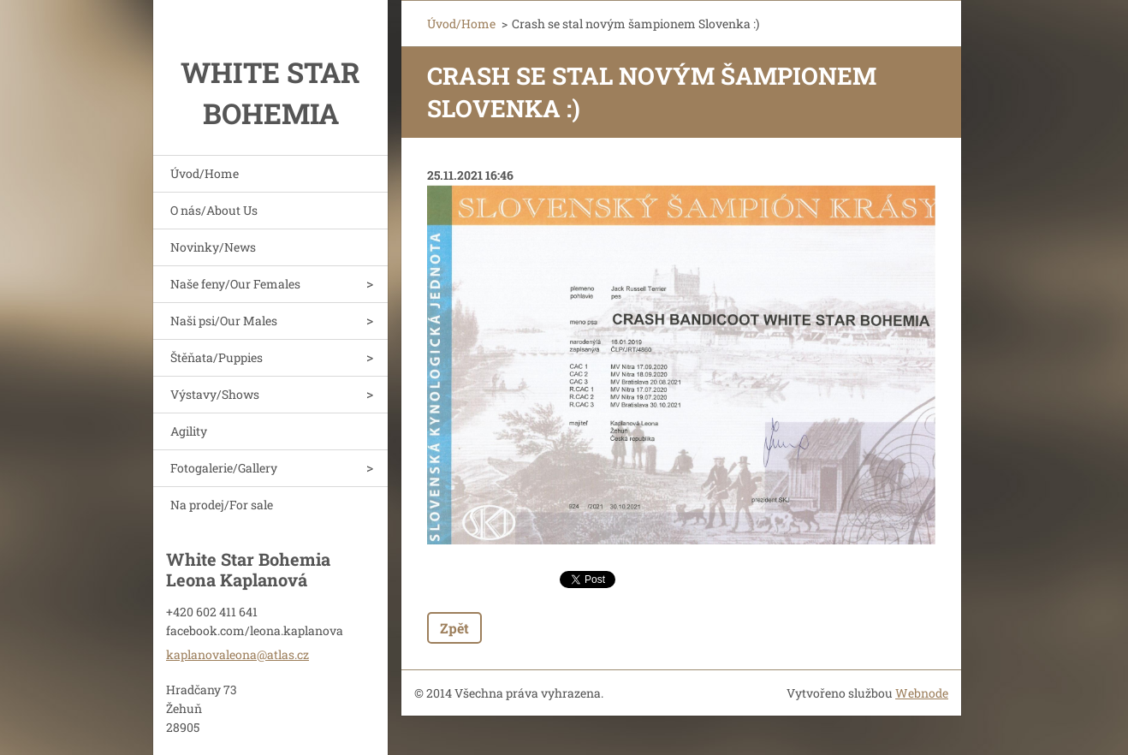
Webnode (921, 693)
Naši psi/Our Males (223, 320)
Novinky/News (213, 247)
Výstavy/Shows (214, 394)
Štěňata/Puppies (216, 357)
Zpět (454, 628)
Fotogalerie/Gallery (223, 468)
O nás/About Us (214, 210)
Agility (188, 431)
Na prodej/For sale (221, 504)
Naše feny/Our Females (235, 284)
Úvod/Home (204, 173)
